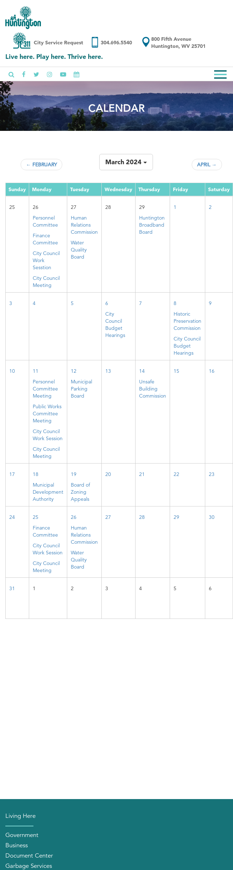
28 (142, 517)
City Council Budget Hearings (187, 346)
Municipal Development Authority (48, 492)
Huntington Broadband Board (152, 225)
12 (73, 371)
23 (212, 474)
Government (21, 835)
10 (12, 371)
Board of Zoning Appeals (80, 492)
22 (176, 474)
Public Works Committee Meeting (47, 413)
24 (12, 517)
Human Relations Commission (84, 225)
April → (207, 164)
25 (35, 517)
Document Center (29, 855)
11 (35, 371)
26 (73, 517)
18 (35, 474)
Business (16, 845)
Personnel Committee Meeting (45, 388)
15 (176, 371)
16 (212, 371)
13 (108, 371)
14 (142, 371)
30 (212, 517)
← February (41, 164)
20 (108, 474)
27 (108, 517)
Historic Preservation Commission (187, 321)
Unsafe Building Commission (152, 388)
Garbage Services (28, 866)
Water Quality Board (79, 249)
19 (73, 474)
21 (142, 474)
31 (12, 588)
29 (176, 517)
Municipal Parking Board (81, 388)
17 (12, 474)
